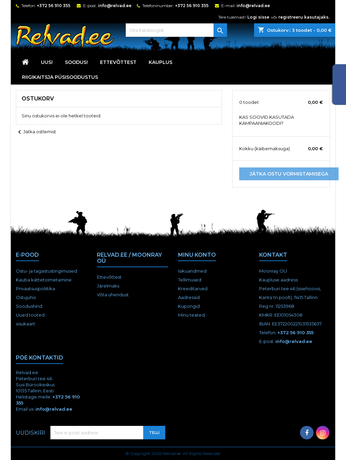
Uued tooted (30, 315)
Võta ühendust (113, 294)
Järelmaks (108, 286)
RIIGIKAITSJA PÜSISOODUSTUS (60, 77)
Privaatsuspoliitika (35, 288)
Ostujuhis (26, 297)
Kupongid (189, 306)
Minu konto (197, 255)
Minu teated (191, 315)
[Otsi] (176, 30)
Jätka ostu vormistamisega (289, 174)
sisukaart (25, 323)
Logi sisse (258, 17)
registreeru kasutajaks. (303, 17)
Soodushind (29, 306)
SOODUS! (76, 62)
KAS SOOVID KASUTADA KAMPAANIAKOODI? (266, 120)
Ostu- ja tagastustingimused (46, 271)
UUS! (47, 62)
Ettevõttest (118, 62)
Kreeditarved (192, 288)
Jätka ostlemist (36, 132)
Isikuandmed (192, 271)
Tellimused (189, 279)
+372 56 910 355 (53, 5)
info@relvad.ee (114, 5)
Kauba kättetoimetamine (44, 279)
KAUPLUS (160, 62)
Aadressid (189, 297)
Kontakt (273, 255)
